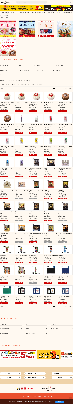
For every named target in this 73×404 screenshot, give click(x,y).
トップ (1, 15)
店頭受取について (32, 373)
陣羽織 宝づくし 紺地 (4, 276)
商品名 (13, 84)
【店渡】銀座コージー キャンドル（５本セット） (21, 125)
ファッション (57, 12)
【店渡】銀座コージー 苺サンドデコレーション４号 (7, 103)
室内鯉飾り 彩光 (32, 255)
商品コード (8, 84)
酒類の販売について (29, 399)
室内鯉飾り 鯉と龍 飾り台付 (21, 255)
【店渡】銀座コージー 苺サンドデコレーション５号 (21, 103)
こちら (46, 401)
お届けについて (7, 373)
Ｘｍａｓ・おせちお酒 (24, 70)
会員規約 (39, 396)
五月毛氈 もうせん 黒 (48, 276)
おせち (20, 65)
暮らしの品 (48, 12)
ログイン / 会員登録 (57, 377)
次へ (66, 88)
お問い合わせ (29, 396)
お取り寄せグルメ (30, 12)
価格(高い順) (31, 84)
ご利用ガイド (56, 373)
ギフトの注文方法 (32, 377)
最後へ (70, 88)
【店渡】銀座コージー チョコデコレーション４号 (65, 103)
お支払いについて (8, 377)
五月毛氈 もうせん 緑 (4, 296)
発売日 (18, 84)
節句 (1, 75)
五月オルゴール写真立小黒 (20, 296)
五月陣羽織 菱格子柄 (19, 276)
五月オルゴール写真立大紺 (64, 296)
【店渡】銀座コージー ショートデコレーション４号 (36, 103)
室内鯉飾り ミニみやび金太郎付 (51, 255)
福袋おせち (58, 70)
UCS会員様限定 (67, 12)
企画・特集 (4, 12)
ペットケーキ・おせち (42, 70)
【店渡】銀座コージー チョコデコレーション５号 (7, 125)
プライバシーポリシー (38, 399)
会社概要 (34, 396)
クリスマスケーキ (4, 65)
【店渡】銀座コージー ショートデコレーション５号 (50, 103)
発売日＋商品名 (39, 84)
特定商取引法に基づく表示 (47, 396)
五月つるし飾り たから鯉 (34, 276)
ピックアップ (27, 80)
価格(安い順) (24, 84)
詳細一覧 (20, 80)
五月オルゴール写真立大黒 (49, 296)
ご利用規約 (46, 399)
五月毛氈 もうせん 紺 (63, 276)
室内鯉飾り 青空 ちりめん (64, 255)
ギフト (22, 12)
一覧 (16, 80)
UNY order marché (14, 12)
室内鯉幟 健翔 (3, 255)
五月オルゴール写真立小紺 (35, 296)
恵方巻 (38, 65)
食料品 (40, 12)
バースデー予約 (59, 65)
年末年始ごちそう (4, 70)
